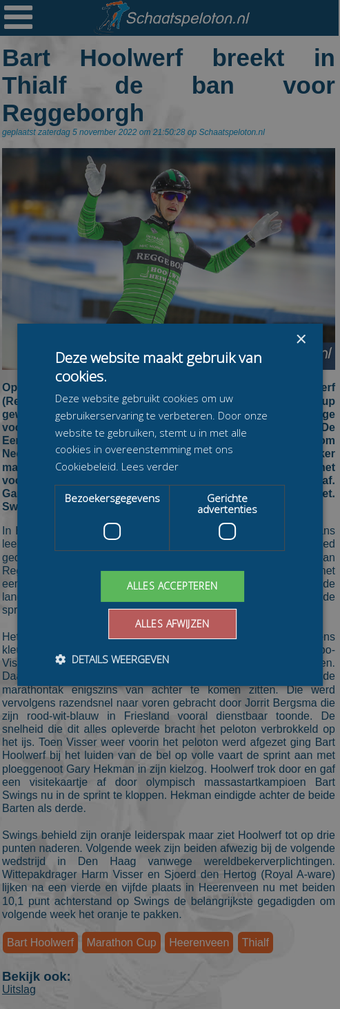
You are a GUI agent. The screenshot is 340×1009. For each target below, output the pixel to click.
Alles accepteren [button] (172, 585)
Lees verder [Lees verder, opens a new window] (150, 466)
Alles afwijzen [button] (172, 623)
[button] (112, 659)
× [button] (300, 339)
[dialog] (170, 504)
